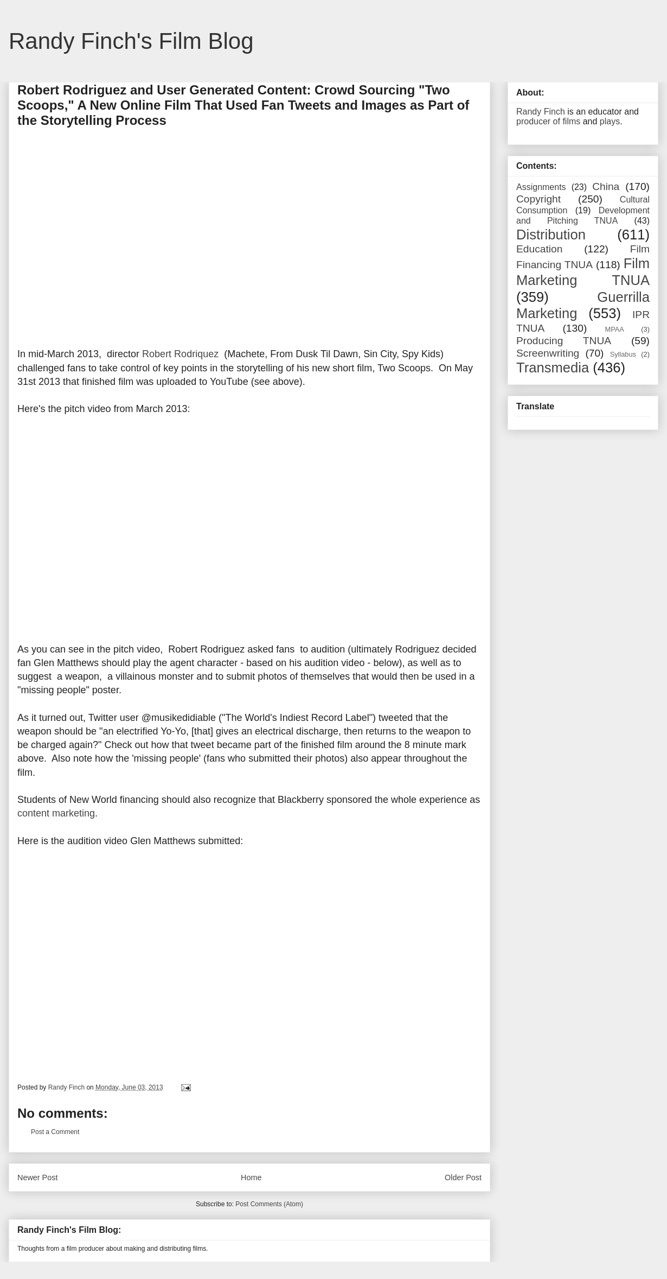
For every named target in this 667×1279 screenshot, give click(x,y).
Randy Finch (540, 111)
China (605, 186)
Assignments (541, 187)
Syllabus (623, 354)
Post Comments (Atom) (269, 1204)
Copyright (538, 199)
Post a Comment (55, 1132)
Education (539, 249)
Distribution (551, 234)
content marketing (56, 813)
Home (251, 1177)
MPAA (614, 329)
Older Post (463, 1177)
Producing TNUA (563, 340)
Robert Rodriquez (180, 354)
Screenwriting (547, 353)
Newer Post (37, 1177)
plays (610, 121)
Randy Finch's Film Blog (131, 41)
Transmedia (552, 367)
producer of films (548, 121)
